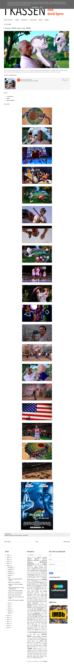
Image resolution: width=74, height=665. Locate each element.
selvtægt (34, 636)
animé (45, 567)
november (10, 569)
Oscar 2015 (35, 620)
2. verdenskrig (43, 560)
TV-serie (29, 651)
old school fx (33, 617)
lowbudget (40, 609)
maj (9, 604)
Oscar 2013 (44, 619)
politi (36, 626)
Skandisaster (35, 638)
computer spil (37, 574)
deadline (38, 576)
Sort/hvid (29, 641)
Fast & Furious (43, 584)
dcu (35, 576)
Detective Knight (43, 576)
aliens (45, 565)
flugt (44, 585)
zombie (34, 657)
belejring (31, 571)
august (9, 575)
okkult (28, 617)
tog (46, 648)
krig (28, 607)
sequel (38, 636)
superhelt (45, 643)
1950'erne (29, 558)
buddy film (37, 573)
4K (41, 564)
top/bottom (29, 650)
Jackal (31, 600)
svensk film (29, 645)
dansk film (31, 576)
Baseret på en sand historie (39, 570)
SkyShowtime (35, 639)
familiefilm (29, 584)
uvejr (35, 653)
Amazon (36, 567)
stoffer (31, 643)
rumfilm (39, 632)
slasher (43, 639)
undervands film (30, 653)
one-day (45, 617)
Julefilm (29, 603)
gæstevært (37, 592)
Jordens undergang (38, 601)
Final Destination (37, 585)
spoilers (28, 642)
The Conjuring (39, 646)
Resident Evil (44, 629)
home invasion (34, 595)
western (34, 656)
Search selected (38, 554)
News (39, 616)
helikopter (38, 594)
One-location (30, 619)
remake (36, 629)
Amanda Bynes (30, 567)
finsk (42, 585)
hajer (46, 592)
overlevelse (29, 625)
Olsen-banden (40, 617)
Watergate (45, 654)
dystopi (28, 581)
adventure (30, 565)
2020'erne (30, 564)
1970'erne (44, 558)
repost (40, 629)
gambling (32, 589)
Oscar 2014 (29, 620)
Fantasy (33, 584)
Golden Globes (30, 591)
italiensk (43, 598)
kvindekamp (34, 607)
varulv (43, 653)
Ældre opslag (67, 541)
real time (29, 629)
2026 (8, 555)
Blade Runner (36, 571)
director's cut (38, 577)
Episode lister (24, 20)
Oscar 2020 (38, 622)
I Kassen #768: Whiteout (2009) (15, 590)
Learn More (35, 7)
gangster (37, 589)
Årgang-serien (39, 657)
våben (41, 654)
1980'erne (30, 560)
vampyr (40, 653)
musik (45, 613)
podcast (32, 626)
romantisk (35, 632)
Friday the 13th (39, 588)
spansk (33, 641)
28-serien (38, 564)
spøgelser (38, 642)
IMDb (8, 98)
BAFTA (43, 568)
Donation (47, 20)
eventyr (41, 582)
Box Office (32, 573)
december (10, 567)
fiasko (28, 585)
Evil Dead (45, 582)
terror (35, 646)
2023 (8, 561)
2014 (8, 627)
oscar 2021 (44, 622)
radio (46, 628)
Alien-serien (40, 565)
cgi (46, 573)
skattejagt (40, 638)
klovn (46, 604)
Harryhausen (29, 594)
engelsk (34, 582)
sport (35, 642)
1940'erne (45, 557)
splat (46, 641)
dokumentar (30, 579)
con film (41, 574)
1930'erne (39, 557)
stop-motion (35, 643)
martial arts (44, 610)
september (10, 573)
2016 (8, 623)
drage (41, 579)
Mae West (33, 610)
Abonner (17, 20)
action (44, 564)
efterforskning (34, 581)
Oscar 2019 (32, 622)
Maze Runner (30, 611)
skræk (31, 639)
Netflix (36, 616)
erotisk (37, 582)
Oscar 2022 (30, 623)
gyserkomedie (30, 592)
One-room (36, 619)
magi (38, 610)
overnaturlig (34, 625)
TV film (45, 650)
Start (37, 541)
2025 (8, 557)
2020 (8, 615)
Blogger (45, 661)
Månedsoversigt (36, 615)
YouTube (31, 657)
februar (10, 610)
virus (31, 654)
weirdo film (29, 656)
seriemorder (44, 636)
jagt (34, 600)
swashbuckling (38, 645)
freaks (34, 588)
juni (9, 602)
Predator (39, 628)
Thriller (29, 649)
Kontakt (40, 20)
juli (9, 577)
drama (44, 579)
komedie (16, 535)
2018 (8, 619)
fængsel (28, 589)
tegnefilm (20, 535)
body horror (44, 571)
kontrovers (41, 606)
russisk (43, 632)
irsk (37, 598)
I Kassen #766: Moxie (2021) (14, 595)
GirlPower (45, 589)
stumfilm (40, 643)
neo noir (32, 616)
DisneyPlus (44, 577)
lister (30, 609)
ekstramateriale (30, 582)
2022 (8, 563)
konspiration (35, 606)
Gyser (45, 591)
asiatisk (34, 568)
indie (34, 597)
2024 (8, 559)
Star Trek (43, 642)
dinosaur (34, 577)
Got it (41, 7)
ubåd (36, 651)
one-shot (40, 619)
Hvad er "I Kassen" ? (8, 20)
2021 (8, 565)
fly (46, 585)
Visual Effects (25, 535)
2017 (8, 621)
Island (40, 598)
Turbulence (40, 650)
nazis (28, 616)
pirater (28, 626)
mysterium (29, 615)
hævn (38, 595)
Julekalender (35, 603)
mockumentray (30, 613)
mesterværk (36, 611)
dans (28, 576)
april (9, 606)
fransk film (29, 588)
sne (46, 639)
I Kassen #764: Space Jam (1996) (15, 600)
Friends (45, 588)
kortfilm (45, 606)
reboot (33, 629)
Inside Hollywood (41, 597)
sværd (33, 645)
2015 (8, 625)
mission (45, 611)
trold (36, 650)
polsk (42, 626)
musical (42, 613)
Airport (35, 565)
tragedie (33, 650)
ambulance (41, 567)
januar (9, 613)
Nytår (46, 616)
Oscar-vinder (44, 623)
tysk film (33, 651)
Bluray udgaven (11, 100)
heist (34, 594)
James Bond (38, 600)
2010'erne (43, 562)
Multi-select (30, 554)
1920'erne (34, 557)
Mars (40, 610)
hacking (42, 592)
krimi (30, 607)
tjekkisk (43, 648)
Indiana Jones (29, 597)
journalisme (44, 601)
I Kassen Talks (33, 20)
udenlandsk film (40, 651)
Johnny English (30, 601)
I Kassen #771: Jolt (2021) (14, 582)
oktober (10, 571)
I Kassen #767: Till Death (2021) (15, 593)
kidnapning (42, 604)
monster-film (36, 613)
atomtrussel (38, 568)
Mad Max (29, 610)
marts (9, 608)
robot (30, 632)
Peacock (45, 625)
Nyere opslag (7, 541)
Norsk (42, 616)
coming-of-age (30, 574)
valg (37, 653)
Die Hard (29, 577)
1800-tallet (29, 557)
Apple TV (29, 568)
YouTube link (10, 96)
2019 (8, 617)
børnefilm (43, 573)
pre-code (35, 628)
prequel (42, 628)
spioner (42, 641)
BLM (40, 571)
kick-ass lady (37, 604)
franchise (38, 587)
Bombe (28, 573)
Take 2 (43, 645)
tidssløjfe (39, 648)
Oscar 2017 (41, 620)
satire (34, 634)
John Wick (44, 600)
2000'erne (30, 562)
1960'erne (37, 558)
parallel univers (40, 625)
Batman (28, 571)
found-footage (33, 586)
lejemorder (38, 607)
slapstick (39, 639)
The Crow (45, 646)
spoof (32, 642)
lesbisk (42, 607)
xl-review (42, 656)
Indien (37, 597)
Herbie (42, 594)
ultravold (45, 651)
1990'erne (11, 535)
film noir (32, 585)
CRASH (45, 574)
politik (39, 626)
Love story (34, 609)
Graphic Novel (39, 591)
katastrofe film (30, 604)
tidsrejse (35, 648)
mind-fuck (41, 611)
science (38, 634)
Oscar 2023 (37, 623)
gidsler (41, 589)
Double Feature (36, 579)
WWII (38, 656)
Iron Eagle (34, 598)
